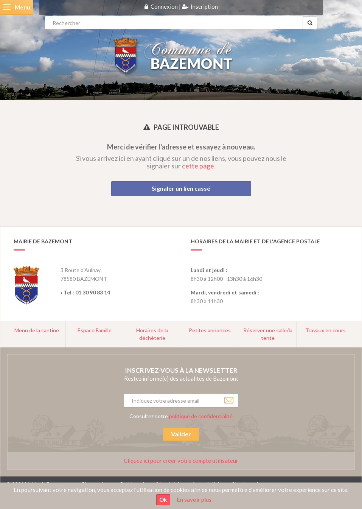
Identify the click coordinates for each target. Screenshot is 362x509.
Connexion (164, 6)
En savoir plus (194, 499)
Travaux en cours (325, 330)
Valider (181, 433)
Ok (163, 499)
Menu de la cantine (36, 330)
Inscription (204, 6)
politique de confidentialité (201, 416)
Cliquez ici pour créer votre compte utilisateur (181, 460)
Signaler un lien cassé (181, 188)
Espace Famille (95, 330)
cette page (198, 166)
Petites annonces (210, 330)
